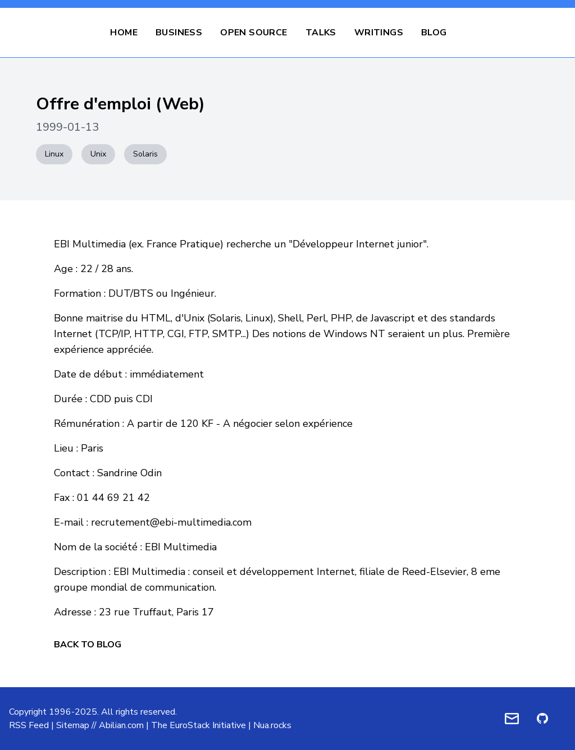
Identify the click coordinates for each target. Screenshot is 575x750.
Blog (434, 32)
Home (124, 32)
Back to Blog (87, 644)
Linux (54, 154)
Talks (320, 32)
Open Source (253, 32)
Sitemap (72, 725)
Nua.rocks (272, 725)
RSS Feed (29, 725)
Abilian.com (121, 725)
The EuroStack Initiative (198, 725)
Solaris (145, 154)
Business (179, 32)
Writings (378, 32)
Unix (98, 154)
